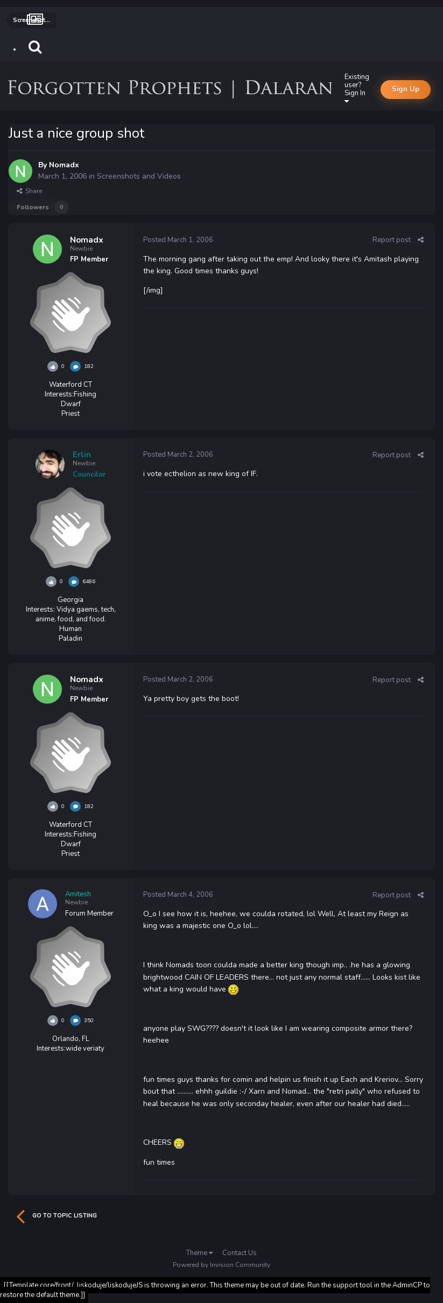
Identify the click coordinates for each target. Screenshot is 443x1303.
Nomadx (64, 165)
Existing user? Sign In (356, 88)
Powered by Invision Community (221, 1264)
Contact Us (239, 1253)
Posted (178, 240)
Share (29, 191)
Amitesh (78, 894)
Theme (199, 1253)
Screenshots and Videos (139, 176)
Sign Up (405, 89)
